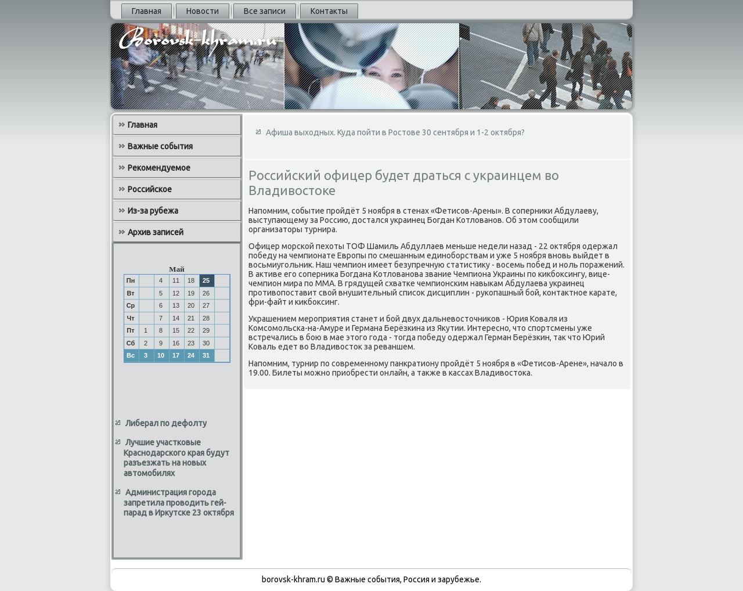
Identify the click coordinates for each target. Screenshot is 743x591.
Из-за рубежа (153, 210)
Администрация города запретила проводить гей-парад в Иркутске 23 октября (179, 502)
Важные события (160, 146)
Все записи (265, 11)
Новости (202, 11)
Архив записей (155, 232)
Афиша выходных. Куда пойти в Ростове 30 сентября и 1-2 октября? (395, 132)
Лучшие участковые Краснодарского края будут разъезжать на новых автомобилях (176, 458)
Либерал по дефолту (166, 423)
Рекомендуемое (159, 167)
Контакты (329, 11)
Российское (150, 189)
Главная (146, 11)
